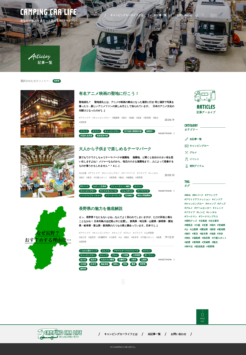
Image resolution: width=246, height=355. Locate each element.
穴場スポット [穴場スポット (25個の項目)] (220, 237)
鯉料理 (83, 268)
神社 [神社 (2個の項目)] (188, 237)
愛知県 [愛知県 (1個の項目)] (204, 229)
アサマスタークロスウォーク (126, 251)
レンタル (154, 173)
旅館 (132, 117)
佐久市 (83, 237)
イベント (84, 131)
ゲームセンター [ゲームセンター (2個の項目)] (203, 208)
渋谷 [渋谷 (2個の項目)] (220, 233)
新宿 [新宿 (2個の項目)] (213, 229)
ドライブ (142, 173)
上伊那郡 (150, 233)
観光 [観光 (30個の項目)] (215, 242)
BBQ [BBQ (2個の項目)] (188, 195)
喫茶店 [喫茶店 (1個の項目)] (189, 225)
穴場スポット (101, 177)
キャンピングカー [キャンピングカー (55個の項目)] (195, 203)
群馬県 (148, 117)
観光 (156, 117)
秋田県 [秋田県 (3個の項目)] (206, 237)
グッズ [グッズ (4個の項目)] (222, 203)
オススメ (96, 131)
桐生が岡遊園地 (144, 195)
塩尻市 (93, 237)
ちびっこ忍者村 (99, 186)
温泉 (139, 117)
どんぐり (105, 251)
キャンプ (117, 233)
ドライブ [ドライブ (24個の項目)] (190, 212)
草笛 (125, 264)
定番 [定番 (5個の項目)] (205, 225)
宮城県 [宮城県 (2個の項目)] (221, 225)
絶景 (159, 237)
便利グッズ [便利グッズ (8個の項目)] (191, 220)
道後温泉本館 (102, 135)
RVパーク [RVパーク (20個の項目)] (198, 195)
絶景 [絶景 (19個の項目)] (188, 242)
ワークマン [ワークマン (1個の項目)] (191, 216)
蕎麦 (133, 264)
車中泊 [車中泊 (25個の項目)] (189, 246)
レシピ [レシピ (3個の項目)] (201, 212)
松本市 (135, 237)
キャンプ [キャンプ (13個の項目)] (211, 203)
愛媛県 (116, 117)
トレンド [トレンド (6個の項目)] (218, 208)
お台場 (83, 173)
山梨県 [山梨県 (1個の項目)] (194, 229)
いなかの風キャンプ (88, 251)
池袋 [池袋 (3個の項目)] (213, 233)
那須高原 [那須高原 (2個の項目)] (200, 246)
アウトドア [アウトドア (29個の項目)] (211, 195)
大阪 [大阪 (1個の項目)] (198, 225)
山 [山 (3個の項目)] (187, 229)
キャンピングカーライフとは (127, 15)
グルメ (128, 233)
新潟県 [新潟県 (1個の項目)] (221, 229)
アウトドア (85, 117)
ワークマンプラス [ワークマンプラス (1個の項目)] (209, 216)
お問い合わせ (184, 15)
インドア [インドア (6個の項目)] (218, 199)
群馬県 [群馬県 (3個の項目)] (197, 242)
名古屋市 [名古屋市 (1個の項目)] (214, 220)
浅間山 (116, 264)
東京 (89, 177)
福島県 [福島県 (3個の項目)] (197, 237)
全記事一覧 (160, 15)
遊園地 (130, 177)
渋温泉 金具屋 (86, 135)
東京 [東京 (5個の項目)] (196, 233)
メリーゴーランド (113, 195)
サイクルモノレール (108, 191)
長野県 (56, 81)
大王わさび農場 (107, 259)
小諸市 (113, 237)
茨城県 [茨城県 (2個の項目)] (206, 242)
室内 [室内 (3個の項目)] (213, 225)
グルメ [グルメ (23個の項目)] (189, 208)
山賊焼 (144, 259)
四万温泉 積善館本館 (133, 131)
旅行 (125, 117)
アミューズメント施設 (120, 186)
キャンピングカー (102, 117)
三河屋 (125, 255)
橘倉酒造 (104, 264)
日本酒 (83, 264)
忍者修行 (129, 195)
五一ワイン (149, 255)
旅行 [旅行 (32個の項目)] (188, 233)
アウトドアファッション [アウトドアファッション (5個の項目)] (198, 199)
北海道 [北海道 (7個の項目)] (203, 220)
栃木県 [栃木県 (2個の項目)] (204, 233)
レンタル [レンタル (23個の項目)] (212, 212)
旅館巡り (150, 131)
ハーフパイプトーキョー (90, 195)
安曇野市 (103, 237)
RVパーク (84, 186)
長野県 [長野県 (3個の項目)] (211, 246)
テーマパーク (129, 173)
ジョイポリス (127, 191)
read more (165, 133)
